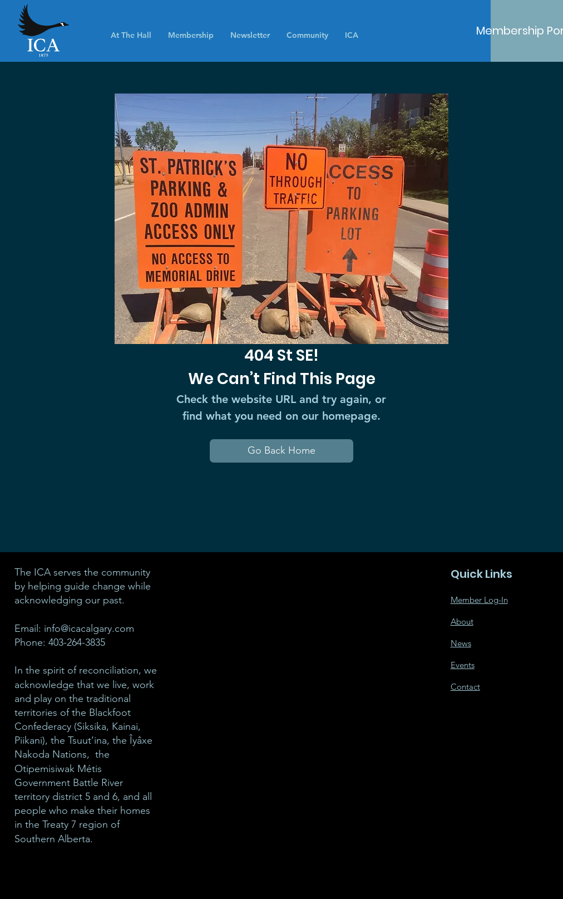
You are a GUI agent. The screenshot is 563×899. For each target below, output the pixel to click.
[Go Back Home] (281, 451)
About (462, 621)
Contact (465, 686)
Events (463, 665)
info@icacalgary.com (89, 628)
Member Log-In (479, 600)
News (461, 643)
